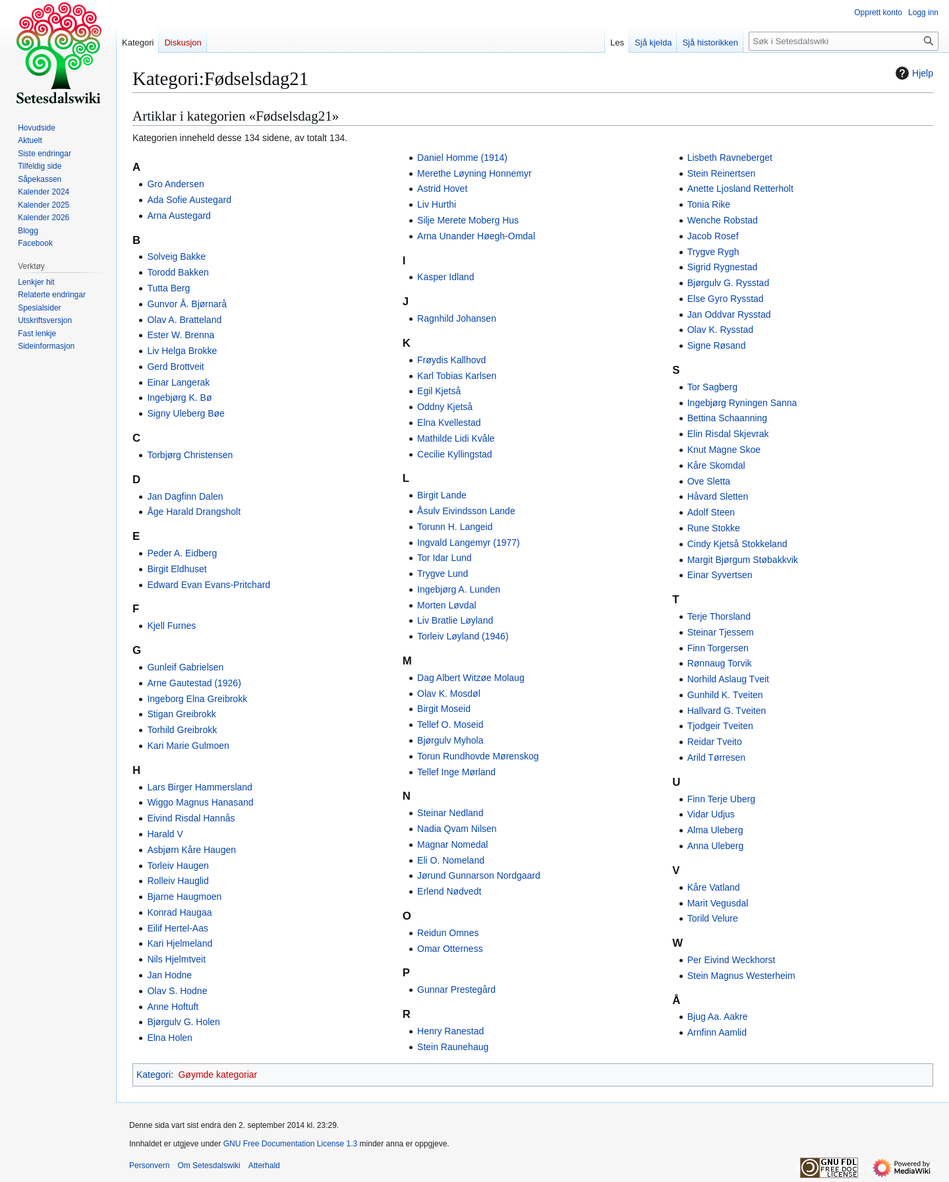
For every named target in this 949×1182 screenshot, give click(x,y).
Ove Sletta (708, 481)
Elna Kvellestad (449, 422)
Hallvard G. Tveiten (726, 710)
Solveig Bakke (176, 256)
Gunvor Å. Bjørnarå (187, 304)
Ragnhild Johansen (456, 318)
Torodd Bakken (177, 272)
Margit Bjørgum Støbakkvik (742, 559)
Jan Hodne (169, 975)
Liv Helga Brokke (182, 350)
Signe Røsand (716, 345)
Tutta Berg (168, 288)
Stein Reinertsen (721, 173)
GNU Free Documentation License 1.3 (290, 1143)
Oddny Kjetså (445, 406)
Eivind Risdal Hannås (191, 818)
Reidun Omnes (447, 933)
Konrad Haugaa (179, 912)
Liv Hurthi (436, 204)
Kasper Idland (445, 277)
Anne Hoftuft (172, 1006)
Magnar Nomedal (452, 844)
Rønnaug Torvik (719, 663)
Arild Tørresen (716, 757)
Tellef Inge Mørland (456, 772)
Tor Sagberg (712, 387)
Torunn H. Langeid (454, 526)
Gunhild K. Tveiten (725, 695)
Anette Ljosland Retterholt (740, 188)
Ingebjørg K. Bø (179, 397)
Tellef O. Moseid (450, 724)
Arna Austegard (179, 215)
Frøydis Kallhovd (451, 360)
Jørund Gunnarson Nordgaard (478, 875)
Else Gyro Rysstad (725, 298)
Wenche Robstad (722, 220)
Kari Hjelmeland (179, 943)
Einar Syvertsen (720, 575)
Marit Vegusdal (718, 903)
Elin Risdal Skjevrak (728, 433)
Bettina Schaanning (727, 418)
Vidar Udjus (711, 814)
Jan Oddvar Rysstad (729, 314)
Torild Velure (712, 918)
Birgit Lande (442, 495)
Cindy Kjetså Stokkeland (737, 544)
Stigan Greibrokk (181, 714)
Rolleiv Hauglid (177, 880)
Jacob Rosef (713, 236)
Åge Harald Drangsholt (194, 511)
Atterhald (264, 1165)
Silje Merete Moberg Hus (468, 220)
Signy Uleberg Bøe (186, 413)
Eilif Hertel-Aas (177, 928)
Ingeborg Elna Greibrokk (197, 699)
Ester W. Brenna (180, 335)
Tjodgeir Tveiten (720, 726)
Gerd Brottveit (175, 366)
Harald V (165, 834)
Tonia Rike (708, 204)
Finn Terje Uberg (721, 799)
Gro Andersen (175, 184)
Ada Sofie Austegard (189, 199)
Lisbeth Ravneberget (729, 157)
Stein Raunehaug (452, 1047)
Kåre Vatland (713, 887)
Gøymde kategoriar (217, 1074)
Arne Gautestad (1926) (194, 683)
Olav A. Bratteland (184, 319)
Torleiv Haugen (177, 865)
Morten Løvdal (446, 605)
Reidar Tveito (714, 741)
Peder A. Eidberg (182, 553)
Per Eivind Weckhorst (731, 960)
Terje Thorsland (719, 616)
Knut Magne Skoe (724, 449)
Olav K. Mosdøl (448, 693)
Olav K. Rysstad (720, 329)
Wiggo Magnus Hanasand (200, 802)
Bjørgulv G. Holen (183, 1022)
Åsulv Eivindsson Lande (466, 511)
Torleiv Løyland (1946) (463, 636)
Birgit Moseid (444, 708)
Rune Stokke (713, 528)
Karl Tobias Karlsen (456, 375)
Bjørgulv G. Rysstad (728, 283)
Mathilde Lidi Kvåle (456, 438)
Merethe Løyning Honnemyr (474, 173)
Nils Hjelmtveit (176, 959)
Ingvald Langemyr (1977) (468, 542)
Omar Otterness (450, 948)
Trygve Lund (442, 573)
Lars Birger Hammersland (199, 787)
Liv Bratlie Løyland (455, 620)
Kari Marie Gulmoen (188, 745)
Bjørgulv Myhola (450, 740)
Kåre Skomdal (716, 465)
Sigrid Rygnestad (722, 267)
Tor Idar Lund (444, 557)
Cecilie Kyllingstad (454, 454)
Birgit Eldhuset (176, 569)
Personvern (149, 1165)
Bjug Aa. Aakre (717, 1016)
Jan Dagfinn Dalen (185, 496)
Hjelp (912, 73)
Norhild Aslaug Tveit (728, 679)
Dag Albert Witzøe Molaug (471, 677)
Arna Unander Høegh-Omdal (476, 236)
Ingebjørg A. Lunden (458, 589)
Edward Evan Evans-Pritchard (208, 584)
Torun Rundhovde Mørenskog (477, 756)
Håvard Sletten (718, 496)
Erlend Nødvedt (449, 891)
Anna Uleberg (715, 846)
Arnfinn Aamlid (717, 1032)
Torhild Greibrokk (182, 729)
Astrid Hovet (442, 188)
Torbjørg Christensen (190, 455)
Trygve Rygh (713, 252)
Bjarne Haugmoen (184, 896)
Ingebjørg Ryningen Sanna (742, 403)
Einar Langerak (178, 382)
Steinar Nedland (450, 813)
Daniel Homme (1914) (462, 157)
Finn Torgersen (718, 648)
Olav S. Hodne (177, 991)
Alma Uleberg (715, 830)
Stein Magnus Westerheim (741, 975)
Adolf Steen (711, 512)
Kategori (153, 1074)
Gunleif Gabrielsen (185, 667)
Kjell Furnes (171, 625)
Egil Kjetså (439, 391)
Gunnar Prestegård (456, 989)
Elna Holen (169, 1037)
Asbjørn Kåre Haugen (191, 849)
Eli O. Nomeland (450, 860)
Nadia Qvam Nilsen (457, 828)
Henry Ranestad (450, 1031)
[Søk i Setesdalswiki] (843, 41)
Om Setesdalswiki (208, 1165)
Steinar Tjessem (720, 632)
